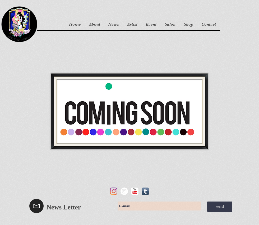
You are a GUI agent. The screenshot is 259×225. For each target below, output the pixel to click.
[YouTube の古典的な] (134, 191)
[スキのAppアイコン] (145, 191)
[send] (219, 207)
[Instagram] (113, 191)
